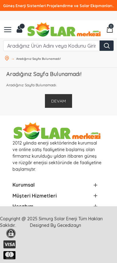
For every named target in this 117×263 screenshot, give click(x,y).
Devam (58, 101)
